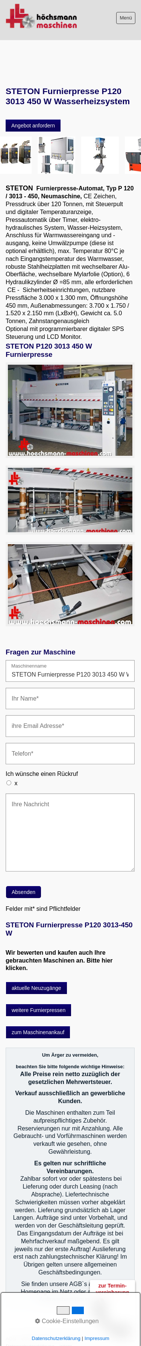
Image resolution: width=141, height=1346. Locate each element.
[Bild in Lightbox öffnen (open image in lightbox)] (70, 386)
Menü (126, 18)
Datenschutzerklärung (56, 1338)
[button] (33, 102)
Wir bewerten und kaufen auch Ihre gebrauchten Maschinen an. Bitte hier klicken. (59, 936)
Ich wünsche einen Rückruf (42, 750)
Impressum (97, 1338)
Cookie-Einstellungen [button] (67, 1321)
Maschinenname (29, 642)
